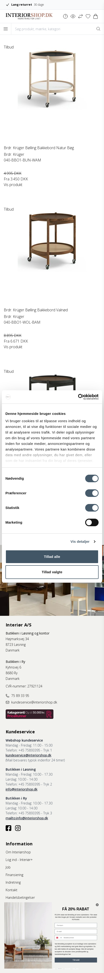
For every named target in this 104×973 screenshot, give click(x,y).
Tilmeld (76, 960)
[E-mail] (76, 931)
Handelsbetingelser (20, 897)
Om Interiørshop (18, 852)
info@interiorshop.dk (21, 789)
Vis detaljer (80, 541)
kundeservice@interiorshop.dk (28, 755)
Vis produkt (13, 184)
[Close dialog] (97, 904)
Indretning (13, 882)
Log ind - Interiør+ (19, 859)
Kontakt (11, 890)
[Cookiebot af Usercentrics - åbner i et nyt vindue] (78, 397)
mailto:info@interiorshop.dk (27, 818)
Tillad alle (52, 557)
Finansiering (14, 875)
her (69, 954)
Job (8, 867)
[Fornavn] (76, 925)
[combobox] (58, 937)
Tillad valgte (52, 572)
